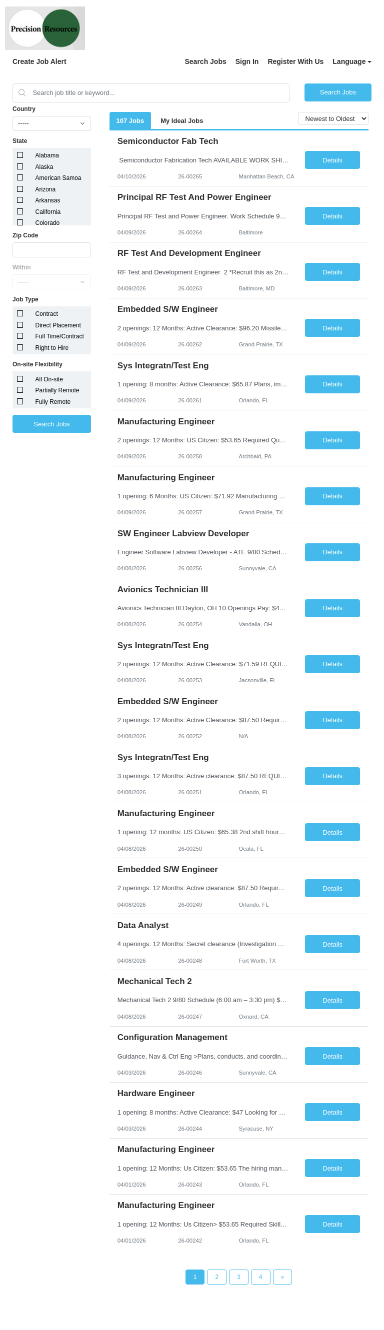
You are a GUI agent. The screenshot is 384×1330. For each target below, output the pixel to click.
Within (21, 267)
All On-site (49, 379)
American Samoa (59, 177)
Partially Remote (58, 390)
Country (24, 108)
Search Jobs (205, 61)
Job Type (25, 299)
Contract (47, 313)
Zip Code (25, 235)
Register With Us (296, 61)
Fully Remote (53, 401)
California (48, 211)
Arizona (46, 189)
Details (332, 160)
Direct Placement (58, 325)
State (19, 140)
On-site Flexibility (37, 364)
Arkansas (48, 200)
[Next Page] (282, 1277)
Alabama (47, 155)
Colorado (48, 222)
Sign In (247, 61)
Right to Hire (52, 347)
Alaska (45, 166)
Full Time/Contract (60, 336)
